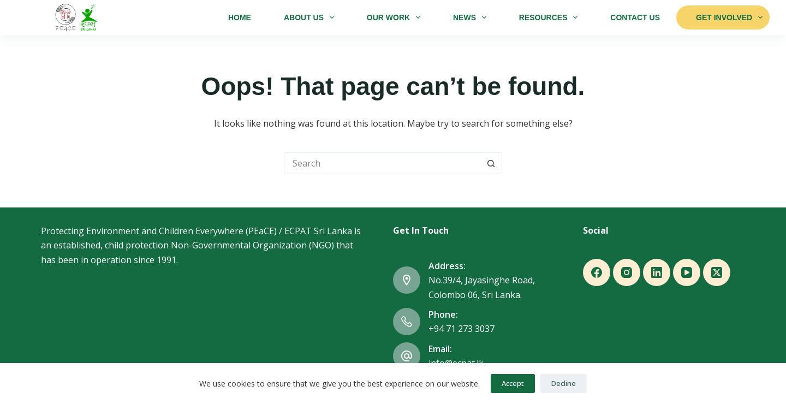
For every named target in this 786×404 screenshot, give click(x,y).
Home (239, 17)
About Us (311, 17)
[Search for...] (382, 163)
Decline (563, 383)
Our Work (396, 17)
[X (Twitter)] (716, 272)
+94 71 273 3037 (461, 329)
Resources (550, 17)
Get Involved (729, 17)
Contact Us (635, 17)
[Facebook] (596, 272)
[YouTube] (686, 272)
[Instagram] (626, 272)
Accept (513, 383)
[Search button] (491, 163)
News (472, 17)
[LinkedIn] (656, 272)
